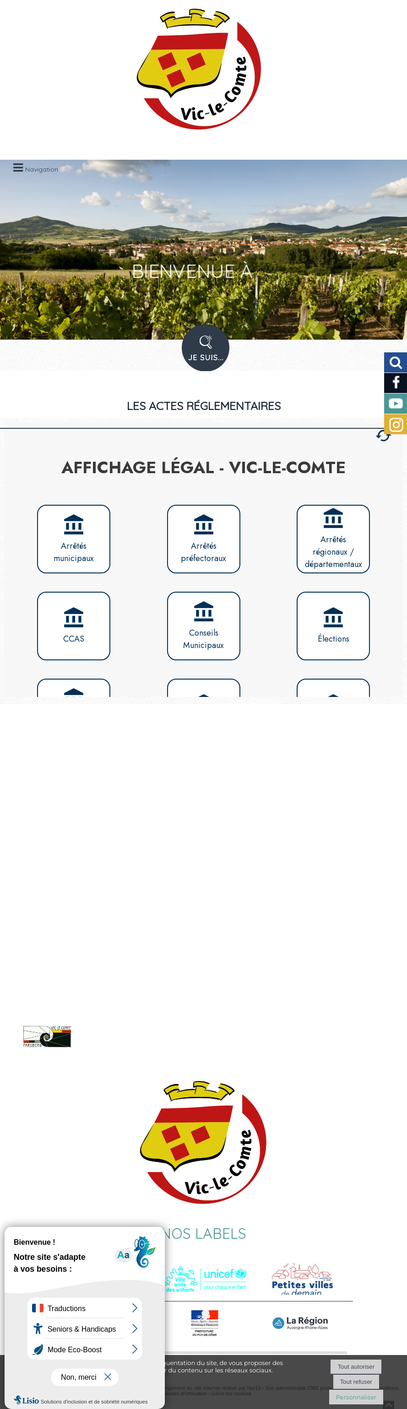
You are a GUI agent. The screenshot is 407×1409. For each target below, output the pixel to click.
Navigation (41, 169)
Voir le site (113, 1046)
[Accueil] (192, 73)
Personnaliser (356, 1397)
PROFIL (202, 354)
